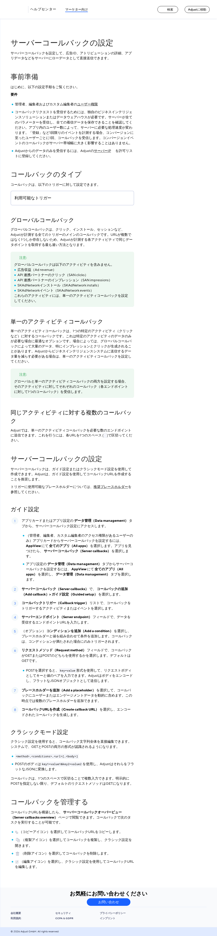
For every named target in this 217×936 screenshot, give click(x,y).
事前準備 (24, 76)
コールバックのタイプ (46, 174)
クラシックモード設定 (39, 732)
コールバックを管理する (49, 802)
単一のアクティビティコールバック (57, 321)
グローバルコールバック (42, 220)
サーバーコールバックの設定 (56, 459)
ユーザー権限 (87, 104)
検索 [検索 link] (167, 10)
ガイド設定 (25, 509)
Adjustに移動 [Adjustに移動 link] (197, 10)
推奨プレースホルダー (110, 486)
